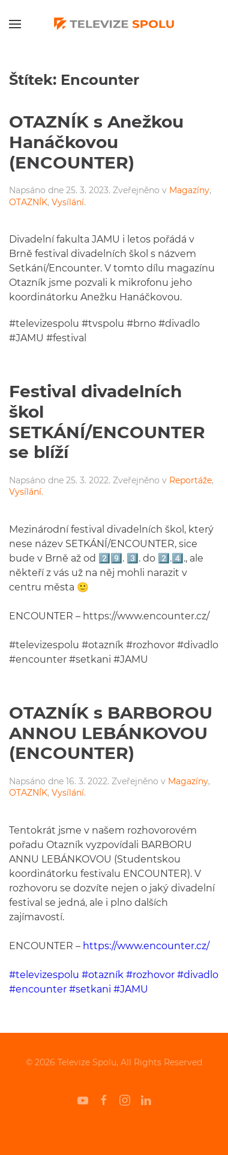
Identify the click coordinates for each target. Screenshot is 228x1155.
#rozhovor (150, 974)
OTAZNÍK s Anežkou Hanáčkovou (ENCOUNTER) (96, 141)
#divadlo (197, 974)
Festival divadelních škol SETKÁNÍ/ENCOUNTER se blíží (107, 421)
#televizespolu (44, 974)
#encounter (38, 989)
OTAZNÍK (28, 202)
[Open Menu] (15, 24)
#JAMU (130, 989)
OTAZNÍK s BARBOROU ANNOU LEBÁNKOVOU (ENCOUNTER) (110, 732)
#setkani (90, 989)
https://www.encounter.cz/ (146, 946)
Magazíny (189, 190)
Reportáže (190, 480)
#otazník (103, 974)
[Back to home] (114, 24)
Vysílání (68, 202)
